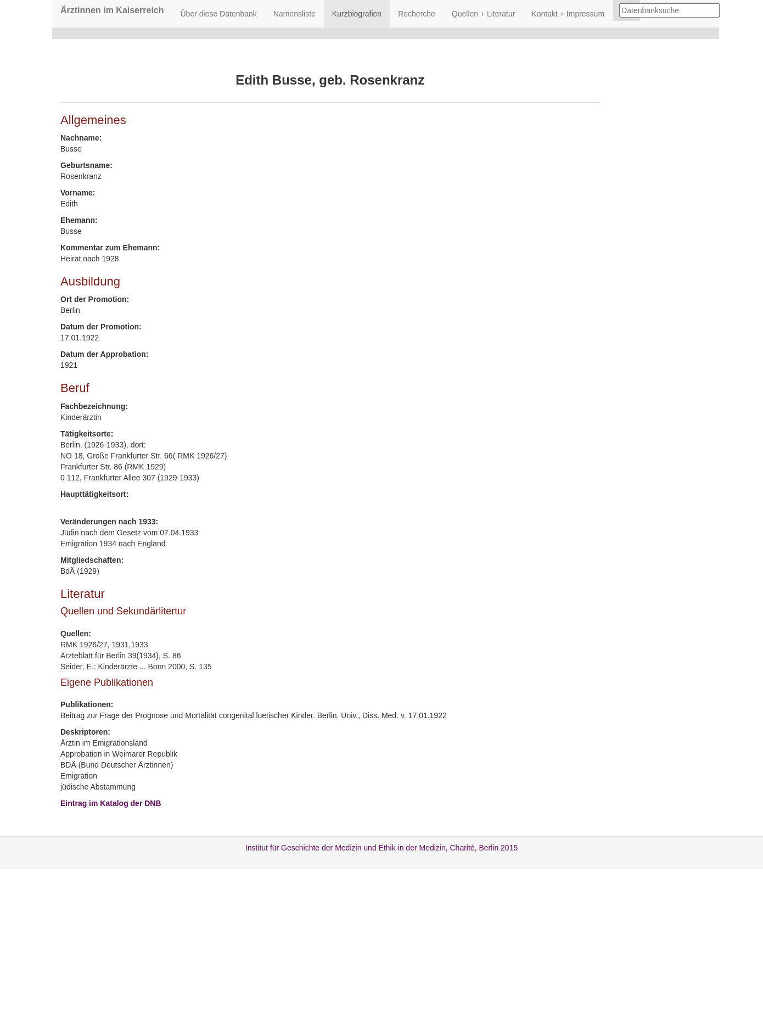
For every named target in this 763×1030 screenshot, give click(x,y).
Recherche (416, 13)
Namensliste (294, 13)
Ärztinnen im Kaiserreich (112, 10)
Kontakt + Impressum (567, 13)
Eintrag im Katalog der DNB (110, 803)
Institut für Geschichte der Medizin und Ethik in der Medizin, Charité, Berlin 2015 (381, 847)
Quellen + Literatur (483, 13)
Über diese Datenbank (219, 13)
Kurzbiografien (357, 13)
